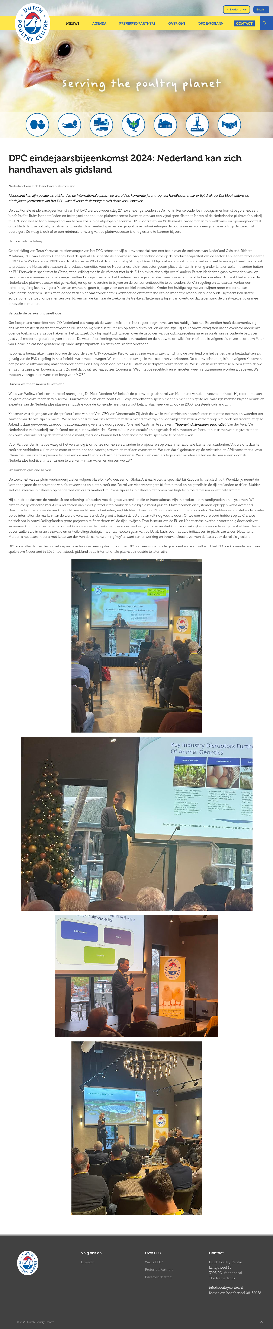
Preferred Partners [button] (137, 24)
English (261, 9)
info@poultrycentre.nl (226, 1288)
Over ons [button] (177, 24)
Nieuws (73, 24)
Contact (244, 24)
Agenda (99, 24)
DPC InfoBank (210, 24)
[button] (261, 1322)
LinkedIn (87, 1262)
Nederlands (238, 9)
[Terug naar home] (32, 23)
